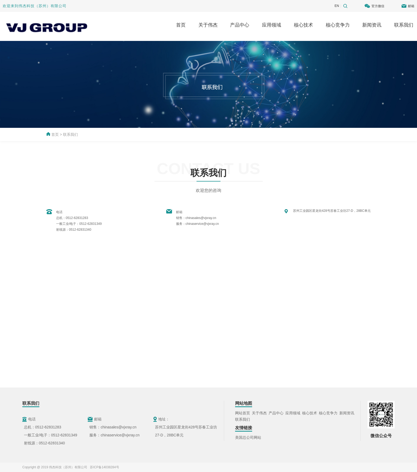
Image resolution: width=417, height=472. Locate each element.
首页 (181, 25)
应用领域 (271, 25)
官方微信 (378, 6)
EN (337, 6)
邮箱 (411, 6)
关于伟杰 (208, 25)
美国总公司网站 (248, 437)
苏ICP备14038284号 (103, 467)
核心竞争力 (338, 25)
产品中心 (239, 25)
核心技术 (303, 25)
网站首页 (242, 413)
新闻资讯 (371, 25)
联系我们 (403, 25)
